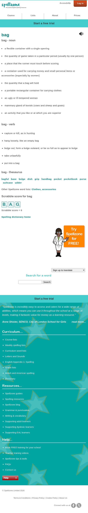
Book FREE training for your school (23, 447)
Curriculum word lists (15, 350)
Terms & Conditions (22, 498)
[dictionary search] (30, 282)
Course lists (11, 339)
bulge (22, 179)
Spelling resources (14, 399)
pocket (58, 179)
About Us (63, 498)
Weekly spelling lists (15, 345)
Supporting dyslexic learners (19, 427)
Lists (33, 15)
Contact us (10, 470)
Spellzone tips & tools (16, 458)
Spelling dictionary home (16, 217)
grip (37, 179)
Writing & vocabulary (15, 416)
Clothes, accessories (44, 189)
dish (30, 179)
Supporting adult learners (18, 421)
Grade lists (10, 367)
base (14, 179)
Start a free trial (43, 23)
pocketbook (71, 179)
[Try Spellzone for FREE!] (69, 256)
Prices (77, 15)
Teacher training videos (17, 453)
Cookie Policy (52, 498)
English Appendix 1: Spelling (19, 362)
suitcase (8, 182)
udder (18, 182)
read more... (79, 321)
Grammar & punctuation (17, 410)
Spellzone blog (12, 404)
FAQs (8, 464)
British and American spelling (19, 373)
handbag (47, 179)
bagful (5, 179)
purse (83, 179)
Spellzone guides (13, 393)
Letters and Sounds (15, 356)
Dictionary (10, 378)
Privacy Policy (38, 498)
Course (11, 15)
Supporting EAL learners (17, 432)
